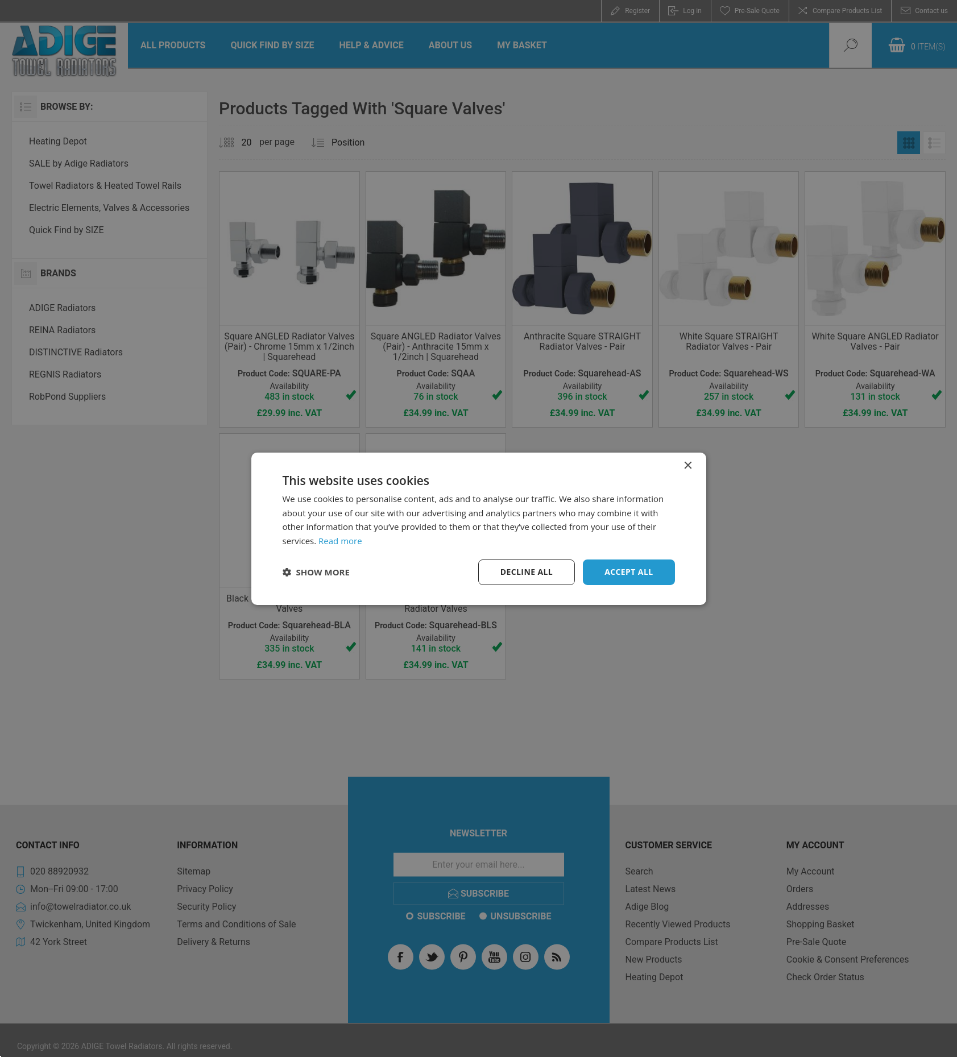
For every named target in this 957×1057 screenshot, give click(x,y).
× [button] (687, 465)
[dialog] (478, 528)
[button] (316, 572)
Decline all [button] (526, 571)
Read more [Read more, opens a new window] (340, 540)
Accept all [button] (628, 571)
